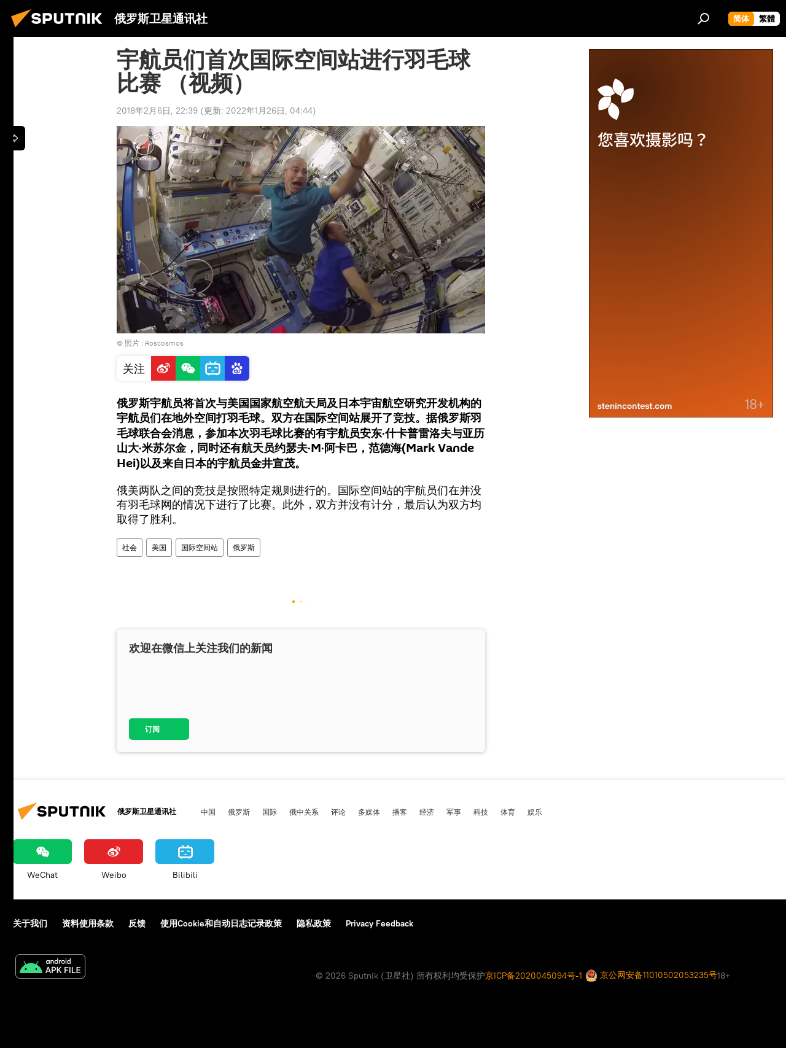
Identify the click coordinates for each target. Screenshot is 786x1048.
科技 (480, 811)
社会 (129, 547)
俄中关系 (304, 811)
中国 (208, 811)
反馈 (137, 923)
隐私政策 (314, 923)
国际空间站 (199, 547)
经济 (426, 811)
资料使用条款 (88, 923)
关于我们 (30, 923)
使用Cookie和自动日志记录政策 (221, 923)
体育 (507, 811)
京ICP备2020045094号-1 (533, 975)
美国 (159, 547)
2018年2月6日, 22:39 (157, 110)
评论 (338, 811)
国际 (269, 811)
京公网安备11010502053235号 (651, 975)
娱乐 (534, 811)
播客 (399, 811)
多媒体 (369, 811)
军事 (453, 811)
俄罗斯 (244, 547)
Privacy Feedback (379, 923)
